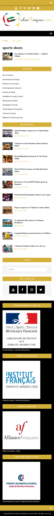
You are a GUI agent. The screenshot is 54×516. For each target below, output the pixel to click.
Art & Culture (8, 75)
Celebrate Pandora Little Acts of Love (29, 246)
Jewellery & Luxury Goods (13, 96)
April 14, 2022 (20, 225)
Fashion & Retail (9, 92)
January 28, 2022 (21, 249)
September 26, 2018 (22, 59)
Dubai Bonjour (36, 59)
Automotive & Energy (11, 79)
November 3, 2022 (22, 174)
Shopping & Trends (10, 105)
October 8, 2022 (21, 197)
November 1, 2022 (22, 187)
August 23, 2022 (21, 210)
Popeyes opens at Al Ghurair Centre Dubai (31, 208)
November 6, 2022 (22, 161)
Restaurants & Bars (10, 101)
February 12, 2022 (22, 236)
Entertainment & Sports (12, 88)
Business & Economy (11, 84)
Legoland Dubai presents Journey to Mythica (32, 233)
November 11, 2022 (22, 148)
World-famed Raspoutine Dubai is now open (32, 195)
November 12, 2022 (22, 136)
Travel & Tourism (9, 113)
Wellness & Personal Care (13, 117)
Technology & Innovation (12, 109)
